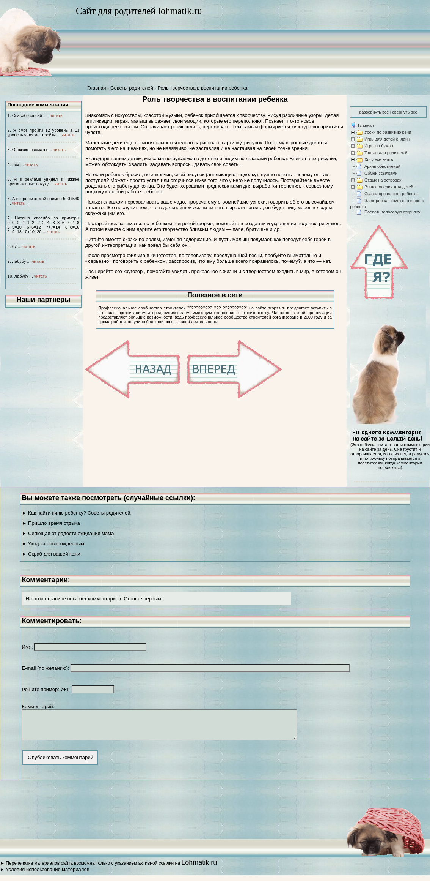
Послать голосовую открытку (392, 212)
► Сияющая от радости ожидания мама (68, 533)
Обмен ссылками (381, 173)
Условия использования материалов (47, 875)
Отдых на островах (383, 180)
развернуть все (374, 112)
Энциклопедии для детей (388, 187)
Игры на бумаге (379, 146)
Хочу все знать (378, 159)
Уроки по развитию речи (387, 132)
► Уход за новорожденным (53, 543)
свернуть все (404, 112)
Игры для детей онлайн (387, 139)
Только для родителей (386, 152)
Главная (96, 88)
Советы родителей (131, 88)
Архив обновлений (382, 166)
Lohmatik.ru (199, 868)
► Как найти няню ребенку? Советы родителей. (77, 513)
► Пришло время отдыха (51, 523)
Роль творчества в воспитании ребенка (202, 88)
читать (56, 115)
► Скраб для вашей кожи (51, 554)
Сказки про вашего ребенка (391, 193)
